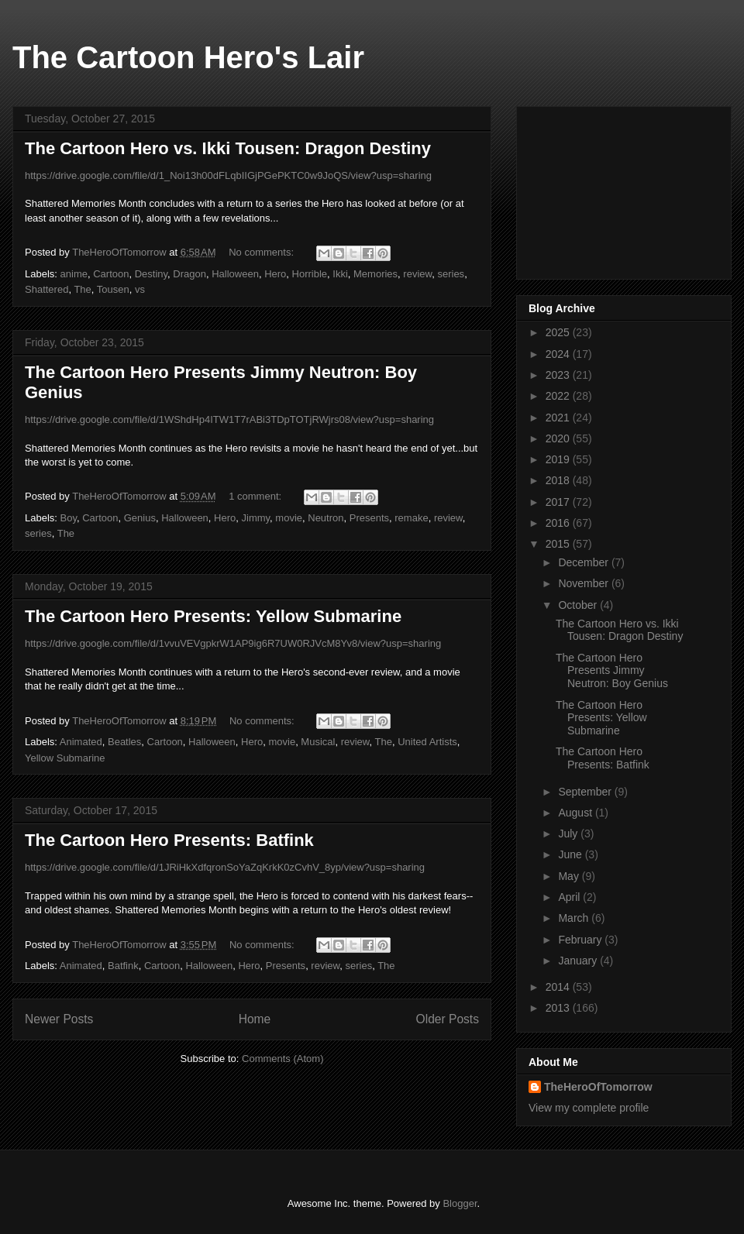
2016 (559, 523)
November (584, 583)
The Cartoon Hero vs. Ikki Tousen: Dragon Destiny (228, 148)
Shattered (46, 289)
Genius (140, 518)
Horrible (310, 274)
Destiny (151, 274)
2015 (559, 544)
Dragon (189, 274)
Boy (68, 518)
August (576, 812)
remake (411, 518)
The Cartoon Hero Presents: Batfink (169, 840)
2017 (559, 502)
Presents (369, 518)
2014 (559, 987)
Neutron (325, 518)
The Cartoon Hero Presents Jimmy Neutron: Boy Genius (612, 670)
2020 (559, 438)
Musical (318, 742)
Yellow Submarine (65, 758)
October (579, 605)
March (574, 918)
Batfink (123, 965)
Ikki (340, 274)
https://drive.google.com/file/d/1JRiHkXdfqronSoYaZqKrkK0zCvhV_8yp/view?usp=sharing (225, 867)
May (569, 876)
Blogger (460, 1203)
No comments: (262, 252)
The (82, 289)
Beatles (124, 742)
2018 (559, 480)
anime (74, 274)
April (570, 897)
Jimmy (256, 518)
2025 (559, 332)
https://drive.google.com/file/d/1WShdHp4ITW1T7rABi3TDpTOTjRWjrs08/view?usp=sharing (229, 419)
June (571, 854)
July (569, 833)
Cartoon (111, 274)
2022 (559, 396)
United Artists (427, 742)
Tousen (113, 289)
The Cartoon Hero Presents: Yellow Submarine (213, 616)
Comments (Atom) (282, 1058)
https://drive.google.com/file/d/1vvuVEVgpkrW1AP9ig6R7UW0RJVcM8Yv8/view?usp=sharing (233, 643)
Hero (275, 274)
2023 (559, 375)
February (581, 939)
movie (288, 518)
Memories (375, 274)
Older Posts (447, 1019)
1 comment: (256, 496)
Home (255, 1019)
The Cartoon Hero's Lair (188, 57)
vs (140, 289)
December (584, 562)
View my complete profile (589, 1108)
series (450, 274)
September (586, 791)
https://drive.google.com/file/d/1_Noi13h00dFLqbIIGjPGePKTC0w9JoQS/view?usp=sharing (228, 175)
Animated (81, 742)
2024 (559, 354)
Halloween (235, 274)
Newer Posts (59, 1019)
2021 (559, 417)
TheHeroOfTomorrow (598, 1087)
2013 (559, 1008)
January (579, 960)
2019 (559, 459)
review (417, 274)
